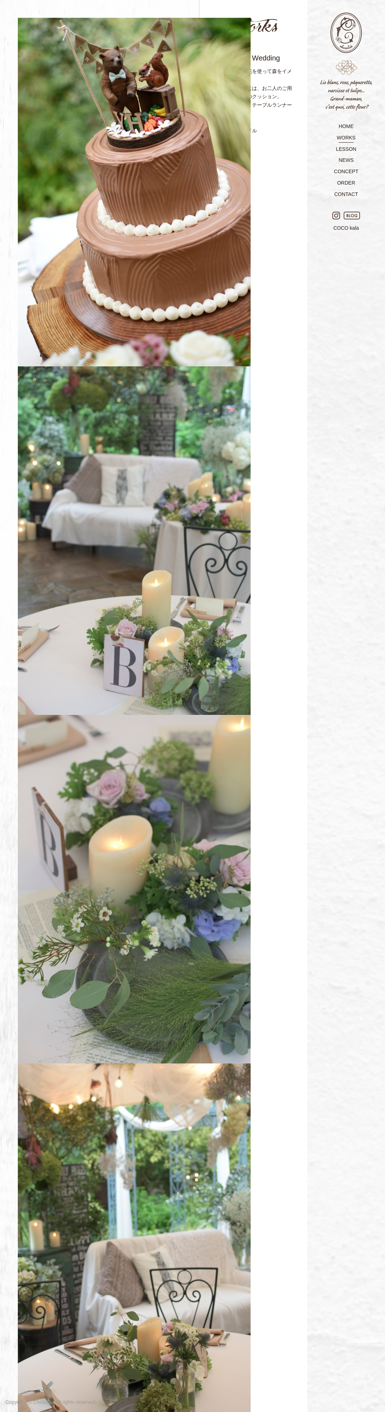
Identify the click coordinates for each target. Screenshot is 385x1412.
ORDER (346, 183)
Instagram (336, 215)
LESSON (346, 149)
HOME (346, 126)
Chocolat (346, 61)
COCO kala (346, 228)
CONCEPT (346, 171)
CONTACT (346, 194)
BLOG (352, 215)
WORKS (346, 137)
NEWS (346, 160)
